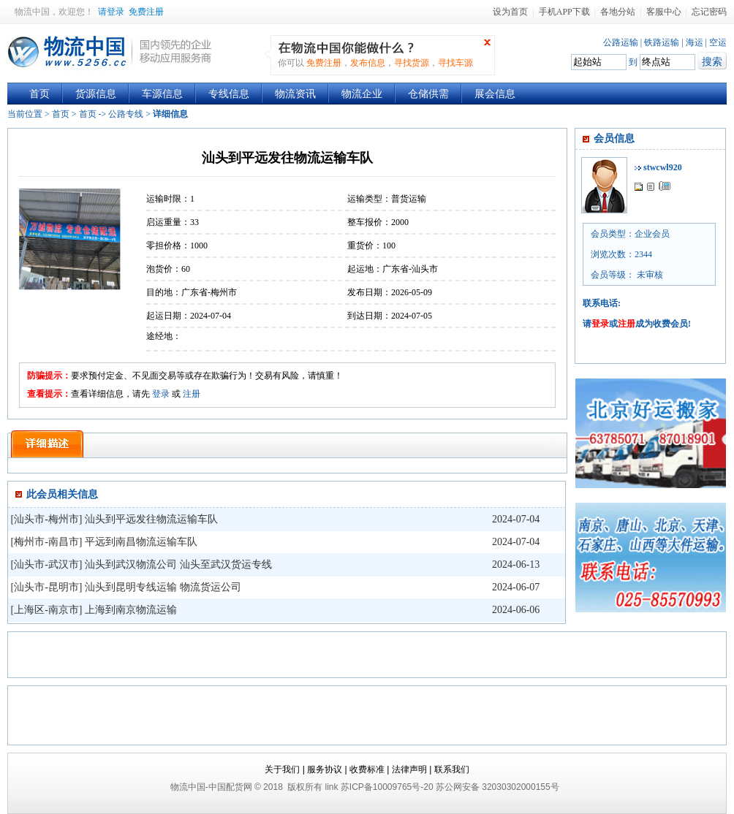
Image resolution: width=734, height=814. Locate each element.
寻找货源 (411, 63)
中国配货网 (230, 787)
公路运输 (620, 42)
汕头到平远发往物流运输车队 (151, 519)
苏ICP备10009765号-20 (387, 787)
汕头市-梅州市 (46, 519)
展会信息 (494, 93)
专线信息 (228, 93)
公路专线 (125, 114)
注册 (191, 394)
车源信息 (162, 93)
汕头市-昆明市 (46, 587)
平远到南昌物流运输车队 (141, 541)
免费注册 (146, 12)
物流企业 (361, 93)
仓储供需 (428, 93)
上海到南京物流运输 (131, 609)
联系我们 (451, 769)
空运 (718, 42)
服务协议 (324, 769)
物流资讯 (295, 93)
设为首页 (510, 12)
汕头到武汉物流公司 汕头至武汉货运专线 (178, 564)
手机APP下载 (564, 12)
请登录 (111, 12)
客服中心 (663, 12)
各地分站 (617, 12)
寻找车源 (455, 63)
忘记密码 (709, 12)
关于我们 (282, 769)
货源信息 (95, 93)
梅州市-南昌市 (46, 541)
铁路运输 (661, 42)
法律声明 (409, 769)
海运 (694, 42)
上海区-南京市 (46, 609)
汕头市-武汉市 (46, 564)
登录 (161, 394)
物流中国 (32, 12)
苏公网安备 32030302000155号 (497, 787)
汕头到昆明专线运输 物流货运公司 (163, 587)
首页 (39, 93)
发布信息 (367, 63)
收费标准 (367, 769)
